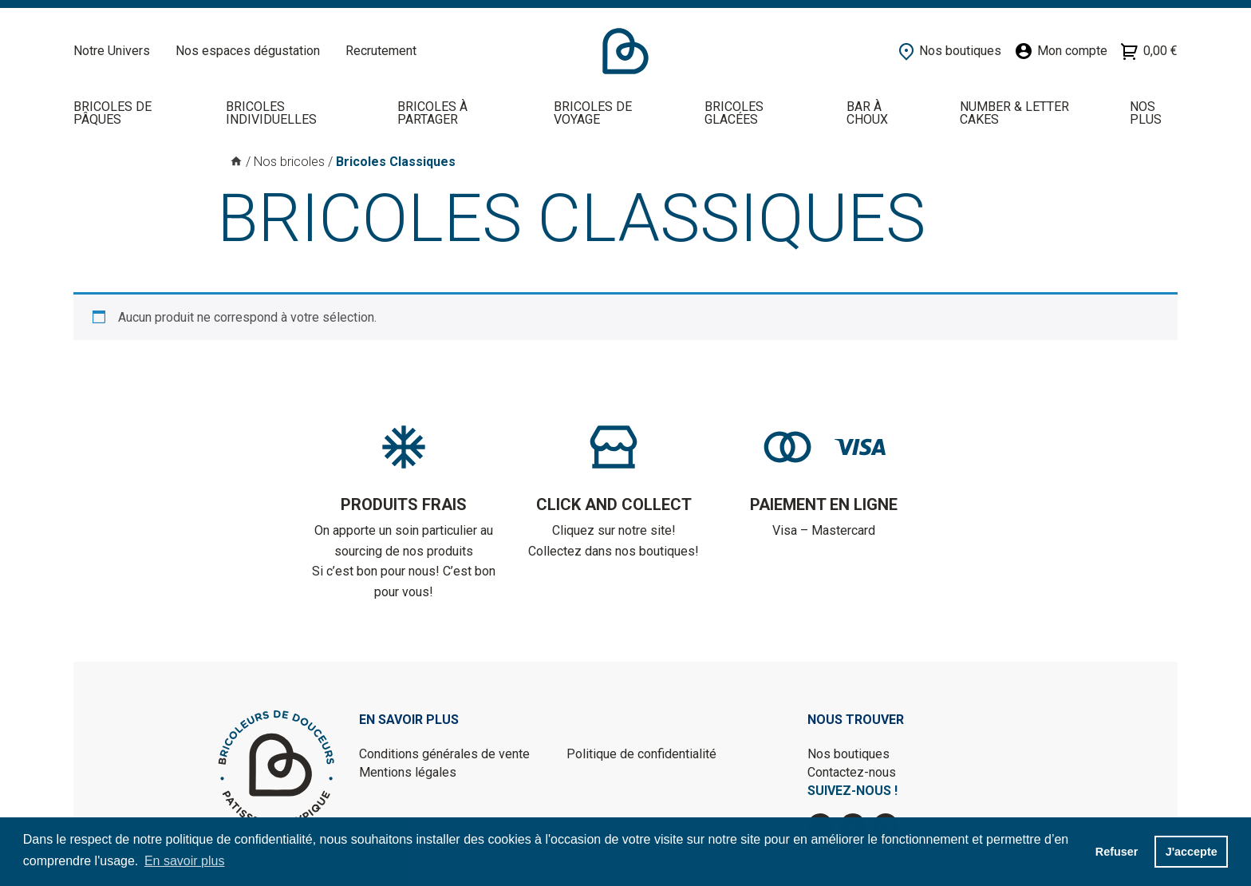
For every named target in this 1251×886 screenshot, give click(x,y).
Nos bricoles (289, 161)
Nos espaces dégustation (248, 50)
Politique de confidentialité (641, 753)
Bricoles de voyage (593, 113)
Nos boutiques (848, 753)
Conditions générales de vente (444, 753)
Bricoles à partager (432, 113)
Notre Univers (111, 50)
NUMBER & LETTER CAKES (1014, 113)
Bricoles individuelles (271, 113)
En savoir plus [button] (184, 861)
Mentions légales (407, 772)
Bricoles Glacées (734, 113)
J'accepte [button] (1191, 851)
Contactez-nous (851, 772)
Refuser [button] (1117, 851)
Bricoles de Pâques (112, 113)
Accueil (625, 51)
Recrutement (380, 50)
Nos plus (1146, 113)
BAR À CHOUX (867, 113)
